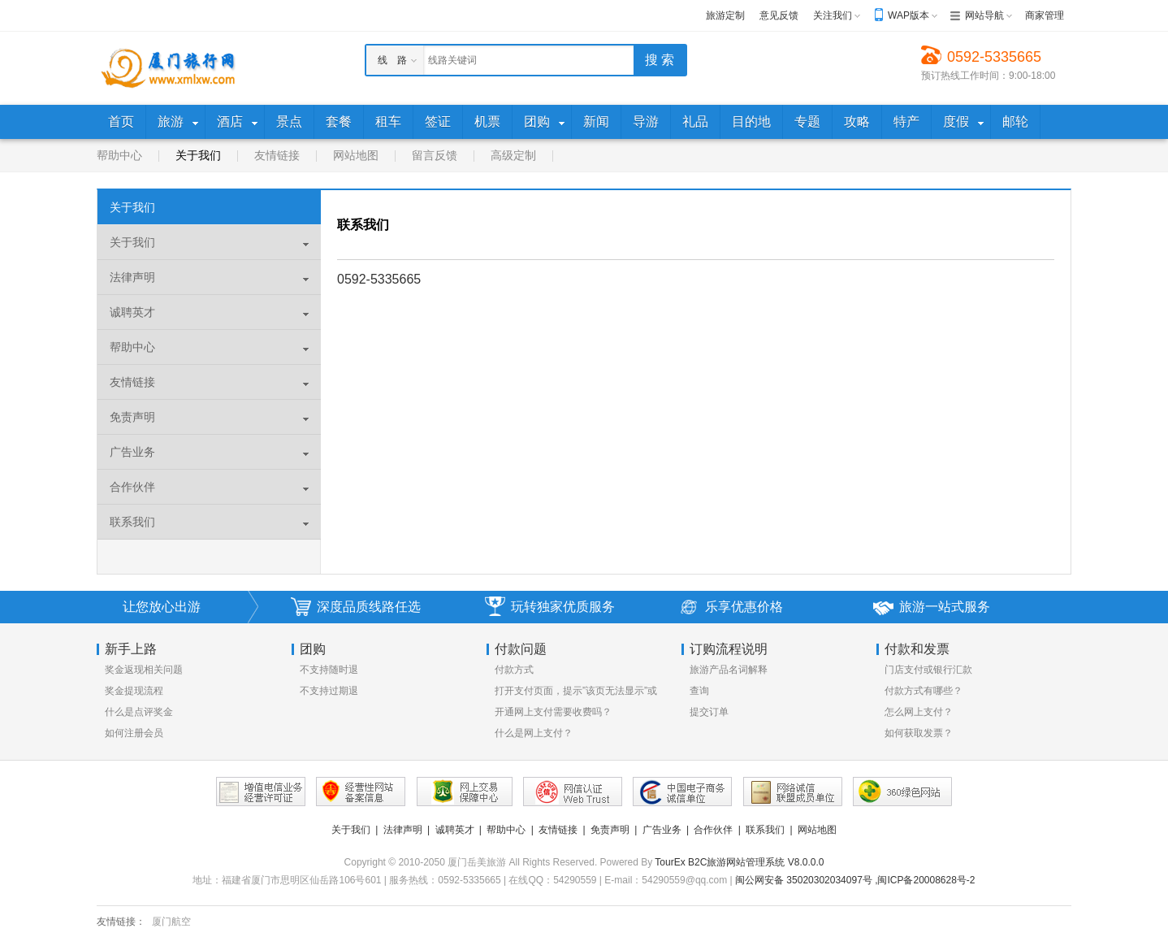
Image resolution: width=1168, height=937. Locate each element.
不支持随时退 (329, 669)
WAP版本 (908, 15)
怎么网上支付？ (919, 712)
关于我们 (198, 155)
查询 (699, 690)
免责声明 (132, 416)
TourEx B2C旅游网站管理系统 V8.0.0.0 (739, 862)
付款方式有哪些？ (924, 690)
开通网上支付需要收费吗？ (553, 712)
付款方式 (514, 669)
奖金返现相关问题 (144, 669)
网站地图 (356, 155)
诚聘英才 (132, 312)
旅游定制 (725, 15)
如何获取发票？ (919, 733)
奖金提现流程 (134, 690)
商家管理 (1044, 15)
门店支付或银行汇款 (928, 669)
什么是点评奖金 (139, 712)
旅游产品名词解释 (729, 669)
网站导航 (984, 15)
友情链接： (121, 921)
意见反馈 (778, 15)
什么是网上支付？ (534, 733)
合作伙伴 (132, 486)
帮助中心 (119, 155)
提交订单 (709, 712)
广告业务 (132, 451)
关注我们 (832, 15)
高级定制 (513, 155)
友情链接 (277, 155)
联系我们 (132, 521)
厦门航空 (171, 921)
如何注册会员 (134, 733)
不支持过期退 (329, 690)
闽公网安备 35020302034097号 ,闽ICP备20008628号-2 (855, 880)
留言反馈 (434, 155)
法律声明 (132, 277)
